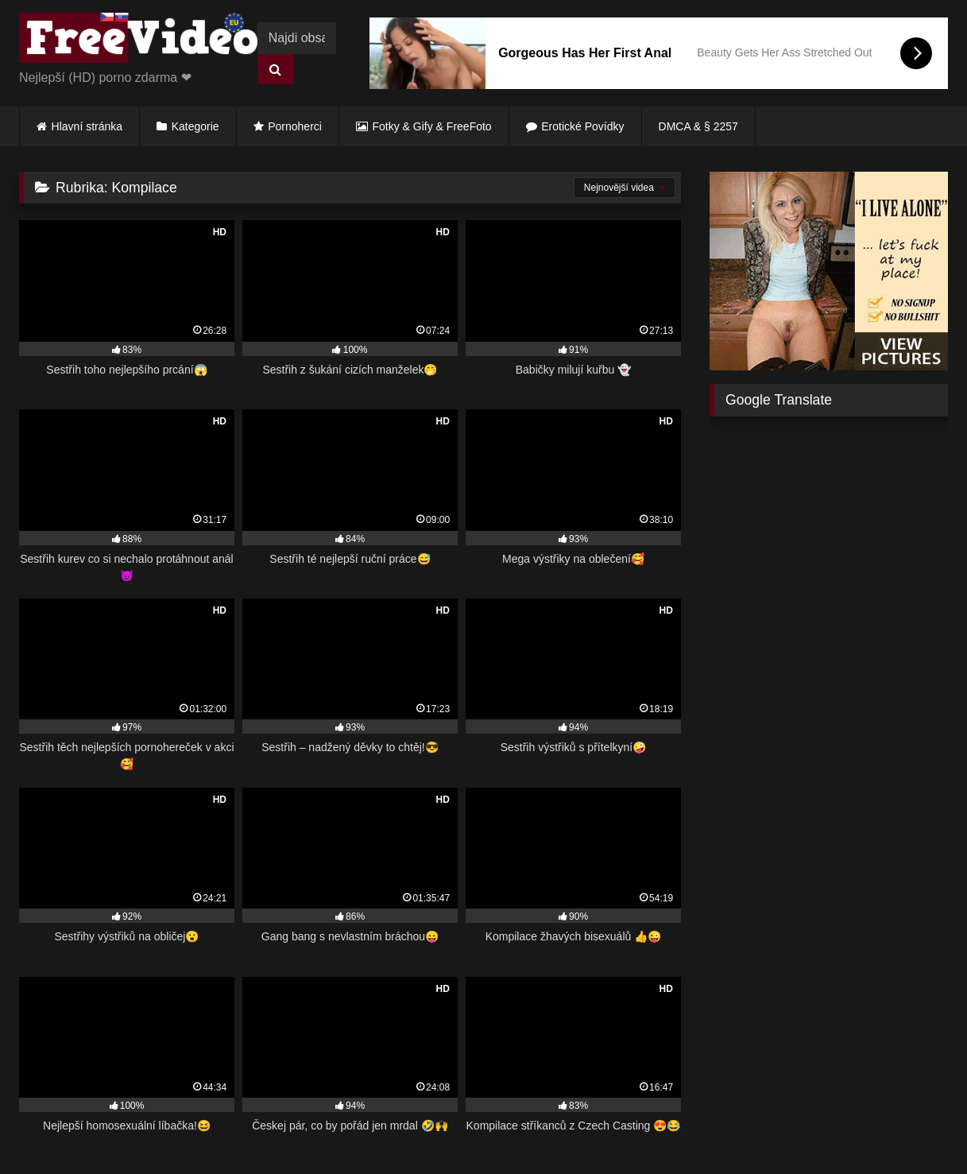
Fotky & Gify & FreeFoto (432, 126)
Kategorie (195, 126)
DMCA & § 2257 (698, 126)
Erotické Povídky (582, 126)
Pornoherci (295, 126)
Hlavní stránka (87, 126)
